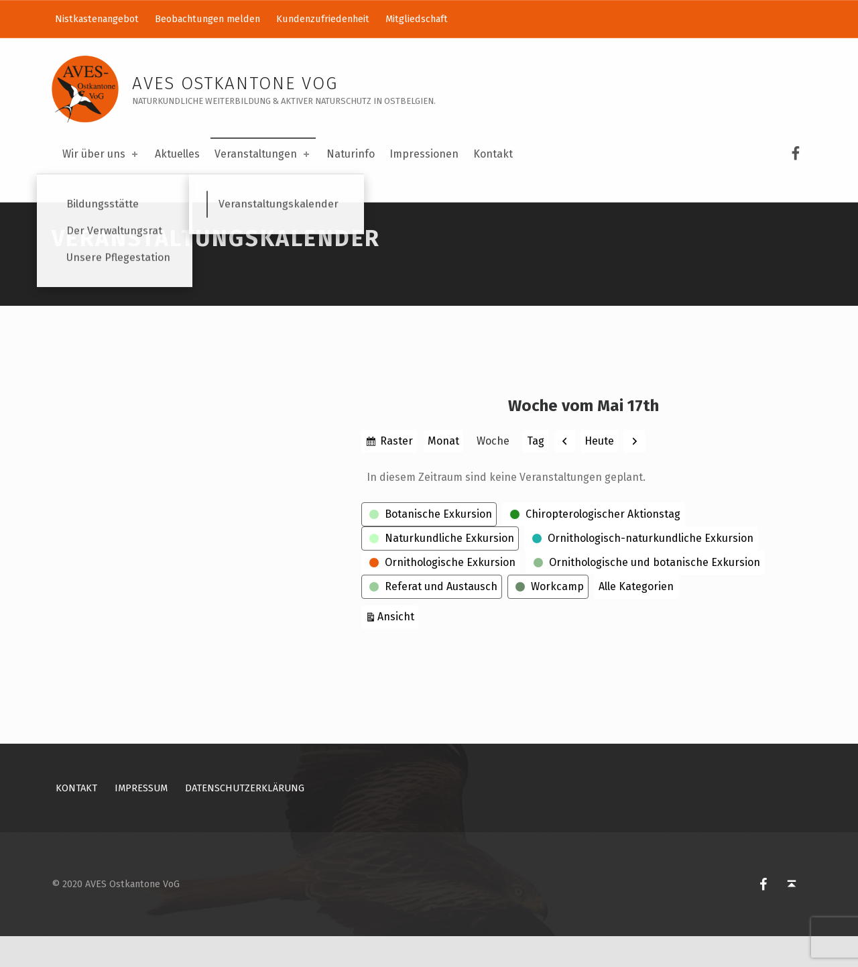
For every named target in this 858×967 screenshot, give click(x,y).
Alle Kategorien (636, 617)
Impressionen (423, 154)
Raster (397, 473)
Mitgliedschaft (416, 19)
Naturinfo (350, 154)
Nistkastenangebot (97, 19)
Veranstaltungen (263, 154)
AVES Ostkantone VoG (235, 83)
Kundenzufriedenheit (322, 19)
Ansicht (397, 646)
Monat (443, 471)
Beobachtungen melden (207, 19)
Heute (599, 471)
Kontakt (493, 154)
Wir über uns (101, 154)
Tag (535, 471)
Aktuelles (177, 154)
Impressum (141, 819)
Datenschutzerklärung (244, 819)
